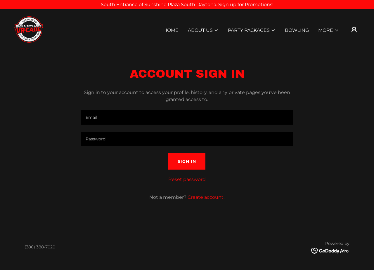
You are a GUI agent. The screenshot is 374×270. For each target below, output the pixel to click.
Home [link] (171, 30)
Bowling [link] (297, 30)
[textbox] (187, 117)
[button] (203, 30)
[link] (29, 29)
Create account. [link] (206, 197)
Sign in (187, 161)
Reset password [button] (187, 179)
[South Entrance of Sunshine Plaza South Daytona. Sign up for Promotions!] (187, 4)
